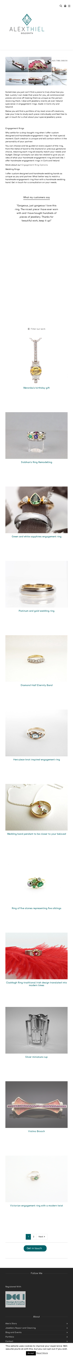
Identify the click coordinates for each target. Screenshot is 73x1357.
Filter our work (36, 239)
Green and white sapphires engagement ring (36, 446)
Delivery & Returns (14, 1278)
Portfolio (9, 1247)
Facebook (13, 1190)
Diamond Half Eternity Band (37, 595)
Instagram (25, 1190)
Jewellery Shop (12, 1274)
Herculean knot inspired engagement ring (36, 669)
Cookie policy (12, 1292)
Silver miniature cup (36, 967)
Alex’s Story (11, 1233)
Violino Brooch (36, 1056)
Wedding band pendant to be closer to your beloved (36, 743)
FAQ (7, 1269)
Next (42, 1146)
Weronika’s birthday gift (36, 297)
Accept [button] (31, 1353)
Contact (9, 1251)
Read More (42, 1353)
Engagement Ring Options (34, 165)
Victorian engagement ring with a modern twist (36, 1131)
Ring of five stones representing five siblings (36, 818)
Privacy (9, 1287)
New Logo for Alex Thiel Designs (28, 1325)
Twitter (7, 1190)
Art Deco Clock (19, 1320)
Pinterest (19, 1190)
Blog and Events (13, 1242)
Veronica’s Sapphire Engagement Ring (31, 1315)
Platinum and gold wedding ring (36, 520)
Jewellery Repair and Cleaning (20, 1238)
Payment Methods (14, 1283)
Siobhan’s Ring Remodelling (36, 372)
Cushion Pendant (21, 1310)
